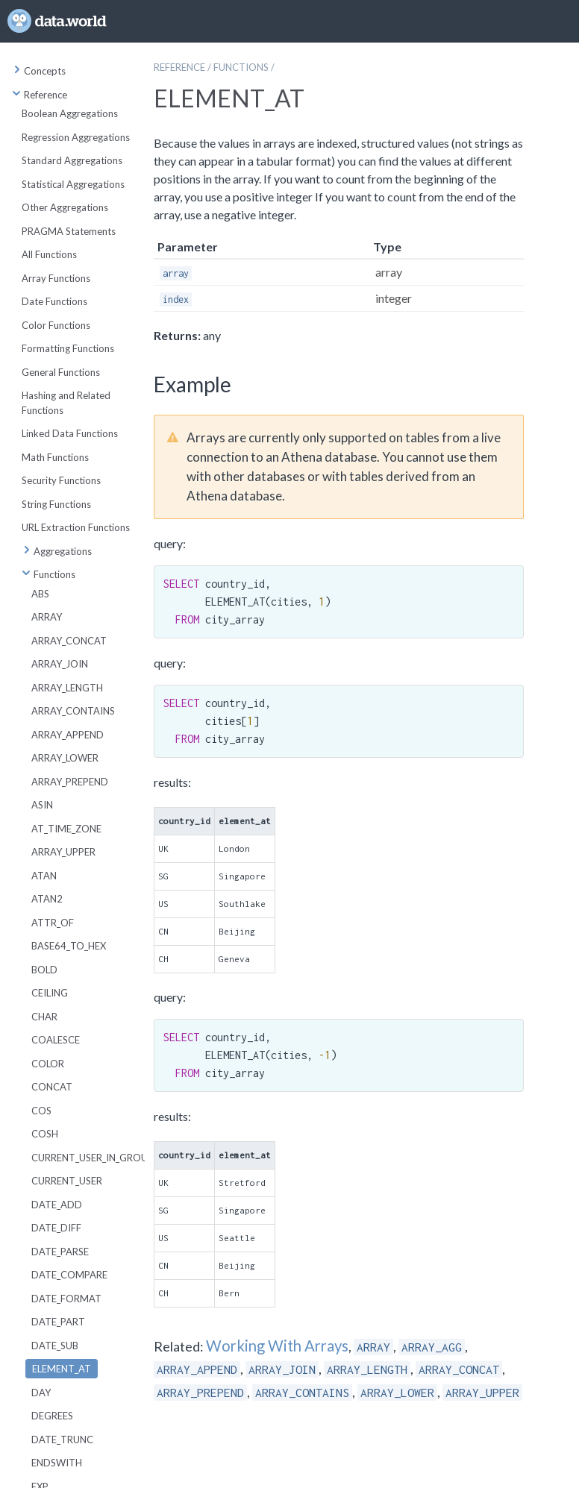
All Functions (49, 254)
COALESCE (55, 1040)
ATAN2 (47, 899)
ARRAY (46, 617)
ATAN (44, 876)
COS (41, 1111)
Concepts (39, 71)
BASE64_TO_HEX (68, 946)
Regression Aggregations (76, 137)
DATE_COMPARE (69, 1275)
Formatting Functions (68, 348)
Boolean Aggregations (70, 113)
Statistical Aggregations (73, 184)
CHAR (44, 1017)
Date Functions (54, 301)
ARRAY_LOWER (64, 758)
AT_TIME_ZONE (66, 829)
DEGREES (52, 1416)
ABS (40, 594)
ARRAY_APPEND (67, 735)
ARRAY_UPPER (63, 852)
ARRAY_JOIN (59, 664)
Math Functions (55, 457)
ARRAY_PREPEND (69, 782)
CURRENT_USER (66, 1181)
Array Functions (56, 278)
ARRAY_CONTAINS (73, 711)
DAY (41, 1392)
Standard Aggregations (72, 160)
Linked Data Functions (70, 433)
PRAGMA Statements (69, 231)
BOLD (44, 970)
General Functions (61, 372)
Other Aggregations (65, 207)
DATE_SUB (54, 1346)
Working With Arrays (277, 1345)
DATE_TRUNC (62, 1439)
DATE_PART (58, 1322)
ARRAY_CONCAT (69, 641)
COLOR (47, 1064)
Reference (39, 95)
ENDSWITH (56, 1463)
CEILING (49, 993)
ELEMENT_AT (61, 1369)
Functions (48, 574)
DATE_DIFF (56, 1228)
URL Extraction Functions (76, 527)
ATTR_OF (52, 923)
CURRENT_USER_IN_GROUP (92, 1158)
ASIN (42, 805)
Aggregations (57, 551)
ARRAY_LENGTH (67, 688)
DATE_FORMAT (66, 1299)
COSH (44, 1134)
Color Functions (56, 325)
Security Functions (61, 480)
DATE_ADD (56, 1205)
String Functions (56, 504)
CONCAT (51, 1087)
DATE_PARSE (60, 1252)
